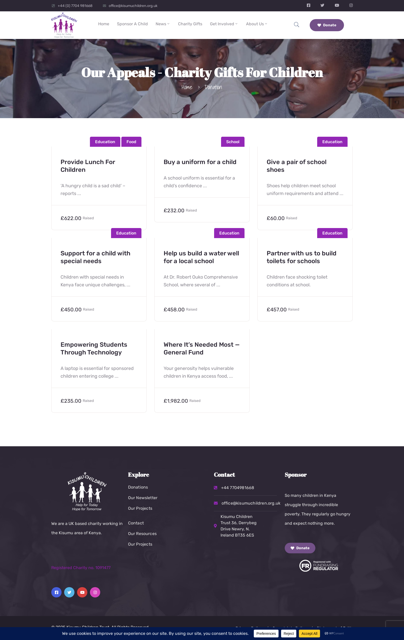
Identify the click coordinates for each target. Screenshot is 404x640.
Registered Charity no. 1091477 (81, 567)
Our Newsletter (143, 497)
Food (131, 141)
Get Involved (224, 23)
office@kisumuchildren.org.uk (133, 6)
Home (103, 23)
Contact (136, 523)
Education (105, 141)
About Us (257, 23)
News (163, 23)
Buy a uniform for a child (200, 162)
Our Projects (140, 508)
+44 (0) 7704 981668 (75, 6)
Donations (138, 487)
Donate (326, 25)
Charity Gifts (190, 23)
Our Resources (142, 533)
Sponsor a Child (132, 23)
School (232, 141)
